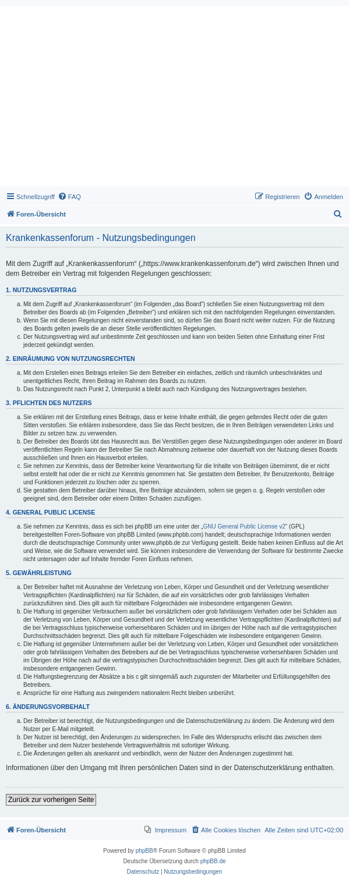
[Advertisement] (174, 98)
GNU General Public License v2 (244, 526)
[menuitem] (69, 197)
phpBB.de (213, 861)
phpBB (144, 850)
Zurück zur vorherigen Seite (51, 800)
